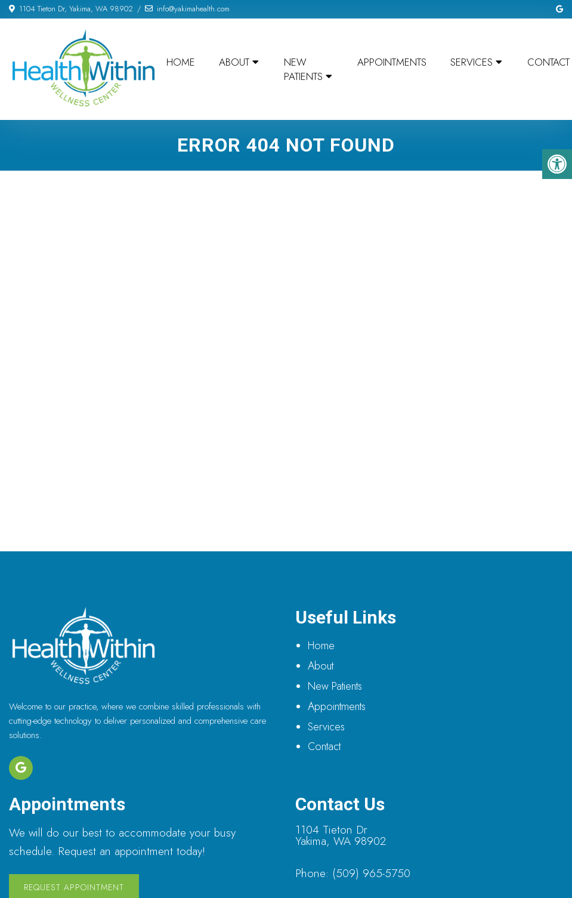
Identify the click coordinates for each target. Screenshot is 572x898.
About (234, 62)
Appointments (391, 62)
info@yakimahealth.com (193, 8)
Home (180, 62)
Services (471, 62)
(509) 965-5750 (371, 873)
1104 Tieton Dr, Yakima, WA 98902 (76, 8)
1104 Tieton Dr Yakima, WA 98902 (340, 835)
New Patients (303, 69)
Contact (324, 746)
